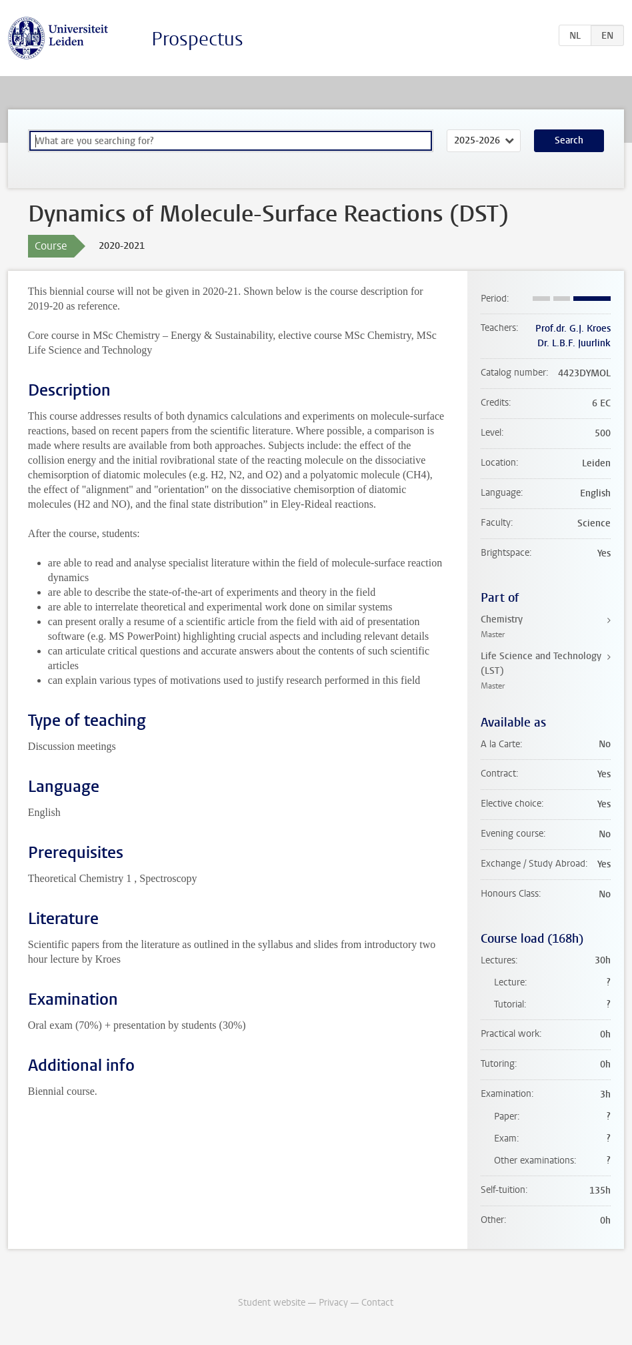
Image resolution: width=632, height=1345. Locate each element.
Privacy (333, 1302)
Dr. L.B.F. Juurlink (574, 343)
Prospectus (197, 39)
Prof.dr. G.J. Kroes (573, 328)
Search (569, 140)
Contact (377, 1302)
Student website (271, 1302)
